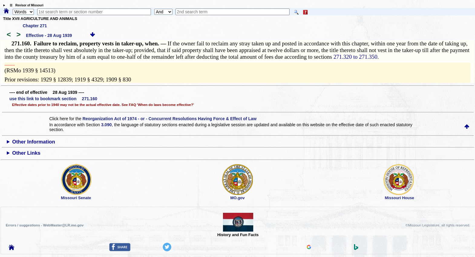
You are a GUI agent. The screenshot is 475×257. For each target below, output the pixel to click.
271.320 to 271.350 (355, 57)
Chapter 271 (35, 25)
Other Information (33, 142)
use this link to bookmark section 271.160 (53, 98)
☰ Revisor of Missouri (25, 5)
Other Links (26, 153)
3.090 (106, 124)
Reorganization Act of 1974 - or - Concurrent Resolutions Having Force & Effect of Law (170, 118)
